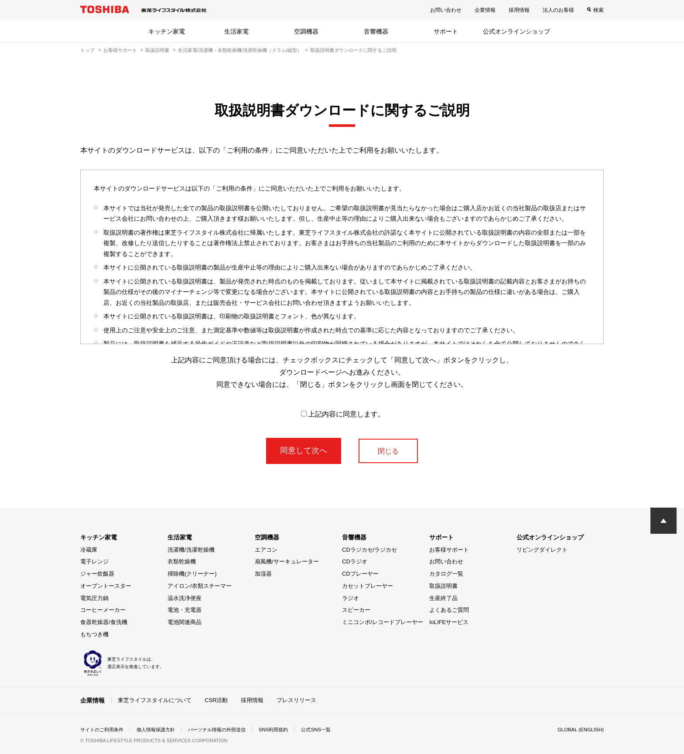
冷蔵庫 (88, 549)
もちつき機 (94, 634)
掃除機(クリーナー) (192, 573)
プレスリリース (296, 700)
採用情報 (519, 10)
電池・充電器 (185, 610)
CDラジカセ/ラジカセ (369, 549)
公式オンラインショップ (516, 31)
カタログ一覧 (446, 573)
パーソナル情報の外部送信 (226, 730)
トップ (87, 50)
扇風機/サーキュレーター (287, 561)
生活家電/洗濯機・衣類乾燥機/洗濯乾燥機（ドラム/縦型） (240, 50)
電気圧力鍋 (94, 598)
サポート (446, 31)
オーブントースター (105, 586)
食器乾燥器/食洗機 (103, 622)
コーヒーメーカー (103, 610)
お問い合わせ (446, 10)
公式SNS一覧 (332, 730)
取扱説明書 (157, 50)
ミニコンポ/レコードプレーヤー (382, 622)
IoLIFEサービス (449, 622)
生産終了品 (443, 598)
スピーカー (356, 610)
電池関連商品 (185, 622)
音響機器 (376, 31)
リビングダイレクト (542, 549)
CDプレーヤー (360, 573)
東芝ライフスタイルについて (155, 700)
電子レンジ (94, 561)
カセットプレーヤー (367, 586)
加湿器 (263, 573)
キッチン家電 (166, 31)
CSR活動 (216, 700)
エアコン (266, 549)
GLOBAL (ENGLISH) (579, 730)
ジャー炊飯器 (97, 573)
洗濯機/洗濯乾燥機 (191, 549)
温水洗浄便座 (185, 598)
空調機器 (306, 31)
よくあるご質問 (449, 610)
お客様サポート (120, 50)
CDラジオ (354, 561)
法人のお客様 (558, 10)
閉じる (388, 450)
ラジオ (350, 598)
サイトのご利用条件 (103, 730)
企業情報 (485, 10)
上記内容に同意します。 (343, 414)
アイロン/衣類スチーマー (200, 586)
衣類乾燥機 (182, 561)
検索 (598, 10)
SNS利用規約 (287, 730)
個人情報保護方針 (161, 730)
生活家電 (236, 31)
